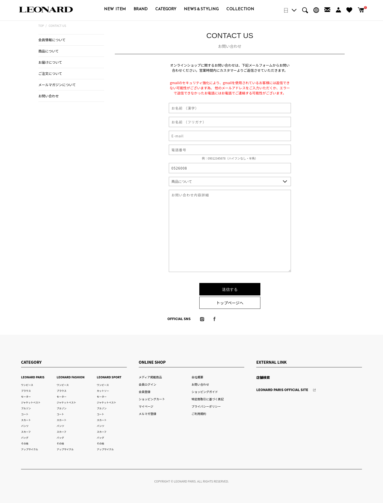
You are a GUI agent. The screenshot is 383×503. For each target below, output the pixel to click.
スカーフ (26, 431)
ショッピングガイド (205, 392)
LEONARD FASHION (71, 377)
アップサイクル (29, 449)
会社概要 (197, 377)
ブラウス (26, 390)
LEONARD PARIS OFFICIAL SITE (282, 389)
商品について (48, 51)
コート (24, 414)
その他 (24, 443)
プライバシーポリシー (206, 406)
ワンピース (27, 385)
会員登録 (144, 392)
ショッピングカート (152, 399)
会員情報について (52, 39)
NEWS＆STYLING (201, 9)
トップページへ (230, 303)
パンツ (24, 426)
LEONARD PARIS (32, 377)
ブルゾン (26, 408)
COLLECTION (240, 9)
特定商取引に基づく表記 (208, 399)
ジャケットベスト (31, 402)
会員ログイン (147, 384)
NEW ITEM (115, 9)
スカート (26, 420)
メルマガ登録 (147, 414)
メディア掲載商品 (150, 377)
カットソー (103, 390)
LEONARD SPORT (109, 377)
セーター (26, 396)
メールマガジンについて (57, 84)
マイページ (146, 406)
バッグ (24, 437)
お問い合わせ (48, 95)
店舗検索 (263, 377)
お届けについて (50, 62)
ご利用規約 (199, 414)
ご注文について (50, 73)
